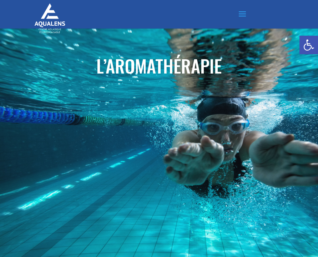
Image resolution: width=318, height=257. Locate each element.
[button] (308, 45)
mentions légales (221, 221)
